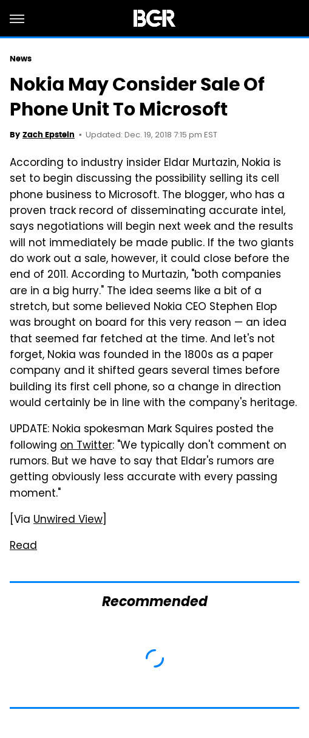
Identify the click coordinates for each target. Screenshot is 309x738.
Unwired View (68, 520)
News (21, 58)
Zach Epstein (48, 134)
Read (23, 546)
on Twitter (86, 446)
